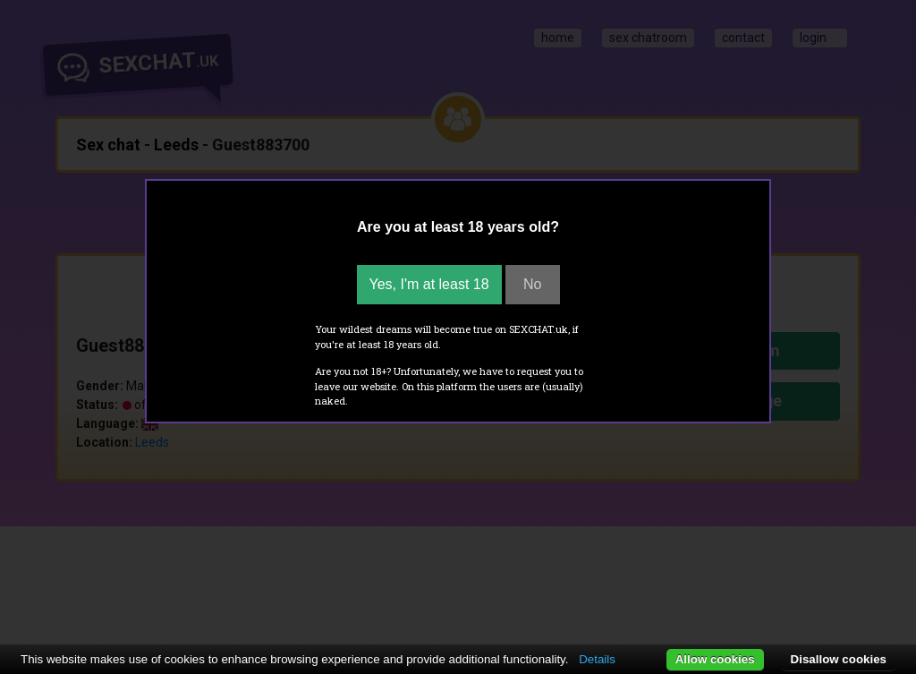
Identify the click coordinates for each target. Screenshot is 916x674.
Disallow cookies (838, 659)
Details (597, 659)
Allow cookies (715, 659)
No (532, 284)
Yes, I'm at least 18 (429, 284)
